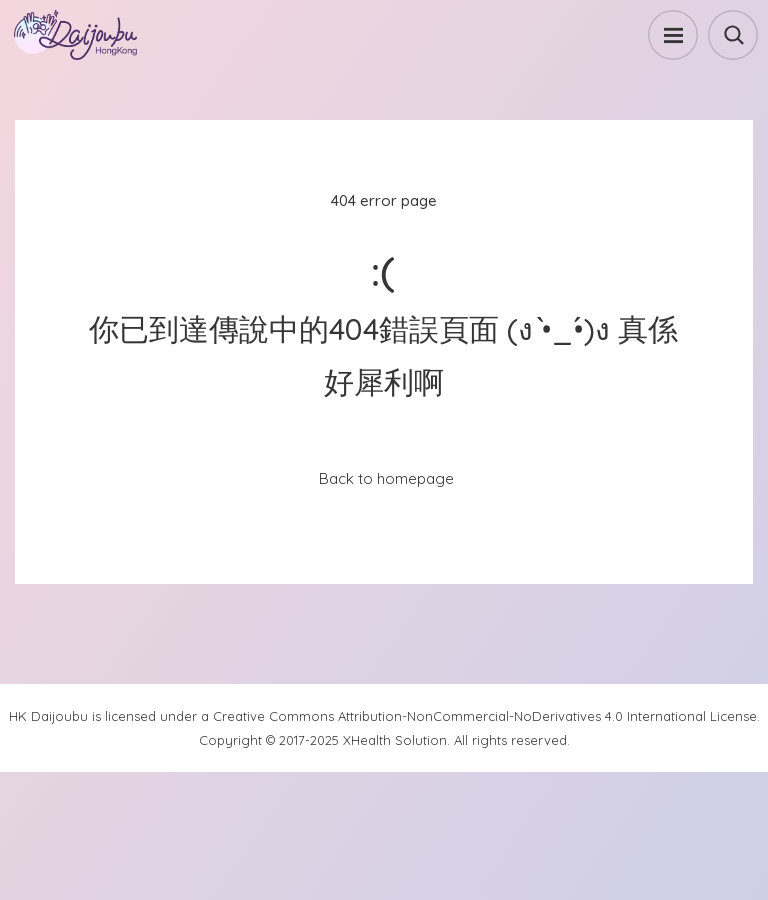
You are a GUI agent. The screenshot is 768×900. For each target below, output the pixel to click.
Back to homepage (386, 478)
